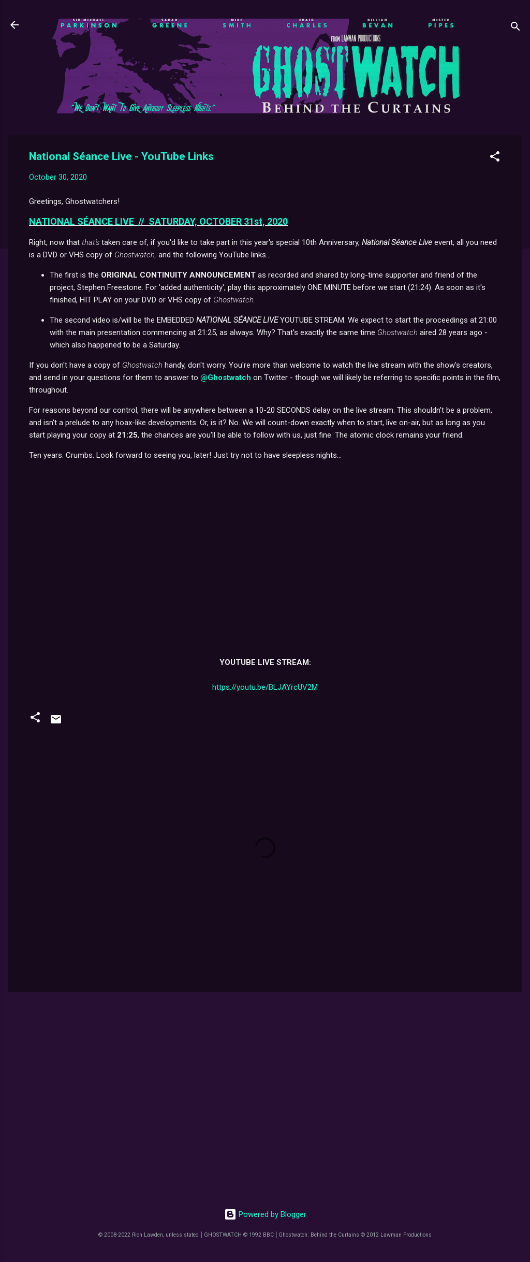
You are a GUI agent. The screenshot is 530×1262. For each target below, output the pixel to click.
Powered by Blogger (265, 1214)
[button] (495, 158)
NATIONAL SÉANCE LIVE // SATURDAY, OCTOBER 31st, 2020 (158, 221)
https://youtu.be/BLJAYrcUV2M (265, 687)
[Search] (515, 28)
